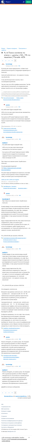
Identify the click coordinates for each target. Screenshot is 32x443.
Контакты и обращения (7, 427)
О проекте (4, 416)
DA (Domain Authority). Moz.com (10, 239)
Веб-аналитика (5, 409)
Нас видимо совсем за (23, 188)
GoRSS (8, 105)
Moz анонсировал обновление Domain (12, 99)
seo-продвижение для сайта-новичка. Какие (13, 132)
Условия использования (7, 418)
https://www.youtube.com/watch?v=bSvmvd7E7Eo (16, 95)
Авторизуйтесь (8, 396)
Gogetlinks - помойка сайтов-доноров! (12, 328)
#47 (20, 366)
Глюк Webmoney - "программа (10, 186)
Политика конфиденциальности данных (11, 420)
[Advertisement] (16, 8)
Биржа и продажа (12, 48)
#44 (20, 195)
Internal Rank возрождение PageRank (11, 357)
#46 (20, 339)
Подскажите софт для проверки (10, 355)
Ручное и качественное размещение (11, 241)
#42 (19, 107)
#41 (19, 66)
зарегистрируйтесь (21, 396)
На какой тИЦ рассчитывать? (9, 188)
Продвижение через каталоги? (10, 330)
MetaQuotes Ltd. (11, 431)
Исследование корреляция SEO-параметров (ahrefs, (15, 238)
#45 (20, 249)
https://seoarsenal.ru (5, 126)
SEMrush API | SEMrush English (10, 179)
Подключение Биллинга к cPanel (10, 130)
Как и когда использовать (9, 97)
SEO (2, 404)
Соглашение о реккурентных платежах (11, 425)
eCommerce (4, 413)
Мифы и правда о (20, 97)
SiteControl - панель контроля (10, 359)
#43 (20, 139)
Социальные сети (5, 406)
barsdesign (9, 64)
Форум (3, 48)
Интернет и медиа (6, 411)
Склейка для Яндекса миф (9, 331)
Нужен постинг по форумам (9, 128)
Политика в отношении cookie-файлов (11, 423)
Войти (28, 2)
